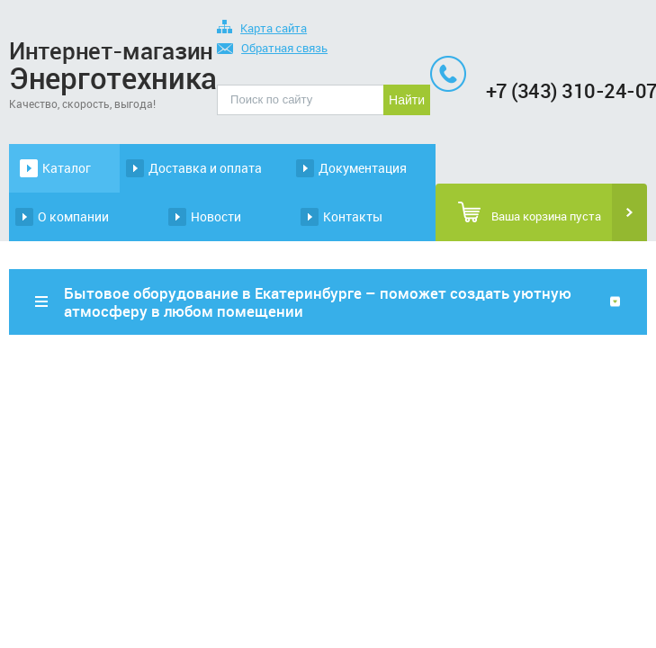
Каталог (66, 167)
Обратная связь (272, 49)
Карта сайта (262, 29)
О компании (73, 216)
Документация (363, 167)
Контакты (352, 216)
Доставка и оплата (205, 167)
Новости (216, 216)
